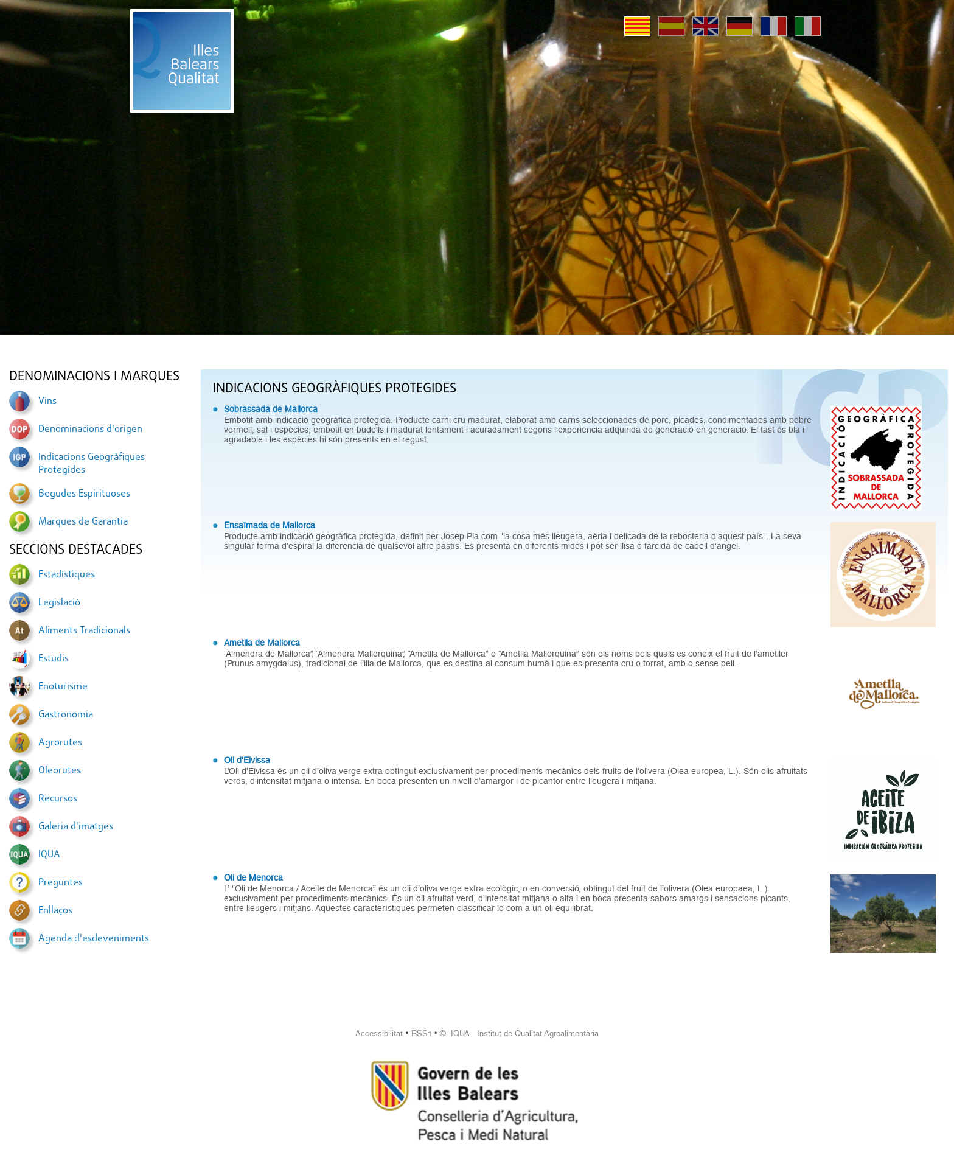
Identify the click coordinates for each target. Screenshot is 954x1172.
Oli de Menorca (253, 877)
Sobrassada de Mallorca (271, 409)
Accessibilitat (379, 1033)
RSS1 (421, 1033)
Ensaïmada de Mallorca (269, 525)
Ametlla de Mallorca (262, 642)
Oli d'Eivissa (247, 760)
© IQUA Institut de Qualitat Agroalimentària (519, 1033)
